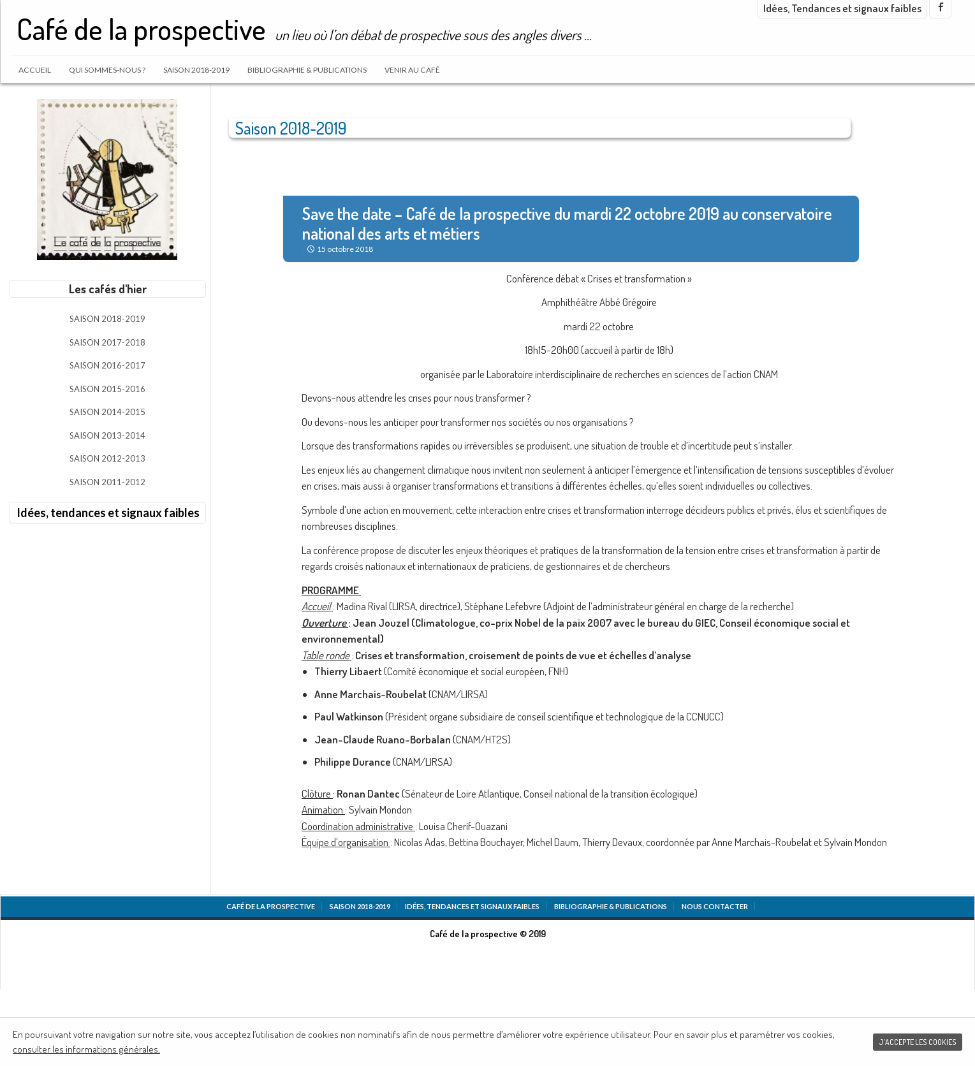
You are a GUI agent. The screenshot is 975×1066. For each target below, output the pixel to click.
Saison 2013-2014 (107, 435)
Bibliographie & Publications (307, 70)
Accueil (34, 70)
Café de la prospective (141, 28)
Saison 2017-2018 (107, 342)
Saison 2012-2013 (107, 458)
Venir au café (412, 70)
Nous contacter (715, 906)
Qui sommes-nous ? (107, 70)
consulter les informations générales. (86, 1048)
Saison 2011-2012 (107, 482)
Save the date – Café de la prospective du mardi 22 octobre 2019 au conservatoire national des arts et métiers (567, 223)
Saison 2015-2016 (107, 389)
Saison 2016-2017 (107, 365)
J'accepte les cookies (918, 1042)
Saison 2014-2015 (107, 412)
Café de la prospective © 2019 (488, 934)
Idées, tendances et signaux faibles (108, 513)
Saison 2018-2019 (196, 70)
